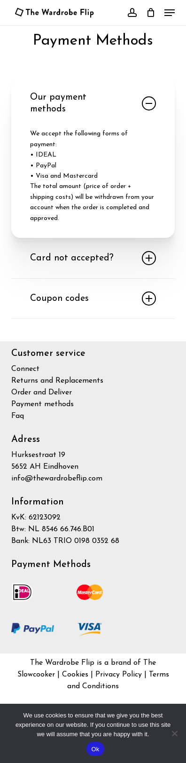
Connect (25, 369)
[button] (169, 12)
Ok (95, 749)
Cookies (75, 674)
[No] (174, 733)
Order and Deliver (41, 392)
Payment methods (42, 404)
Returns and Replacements (57, 381)
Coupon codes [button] (93, 298)
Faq (17, 416)
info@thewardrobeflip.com (56, 478)
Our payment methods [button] (93, 103)
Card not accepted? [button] (93, 258)
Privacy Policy (119, 674)
